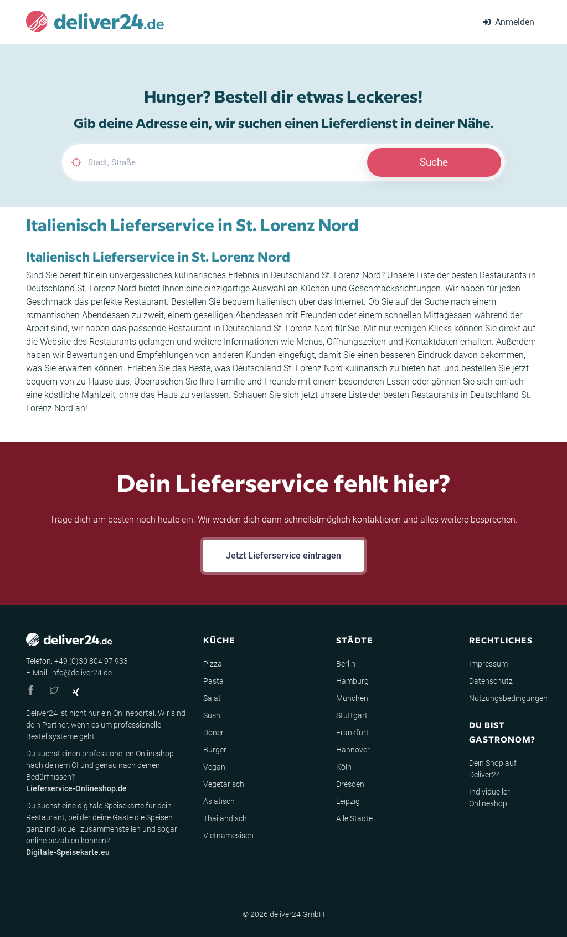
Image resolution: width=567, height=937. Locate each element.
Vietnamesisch (228, 835)
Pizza (212, 663)
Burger (214, 749)
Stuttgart (352, 715)
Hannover (353, 749)
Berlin (345, 663)
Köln (344, 766)
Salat (212, 698)
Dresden (350, 784)
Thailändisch (225, 818)
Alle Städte (354, 818)
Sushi (212, 715)
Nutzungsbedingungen (508, 698)
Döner (213, 732)
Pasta (213, 681)
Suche (434, 162)
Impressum (488, 663)
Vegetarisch (223, 784)
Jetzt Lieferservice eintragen (283, 555)
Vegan (214, 766)
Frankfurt (352, 732)
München (352, 698)
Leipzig (348, 801)
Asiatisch (219, 801)
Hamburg (352, 681)
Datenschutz (491, 681)
